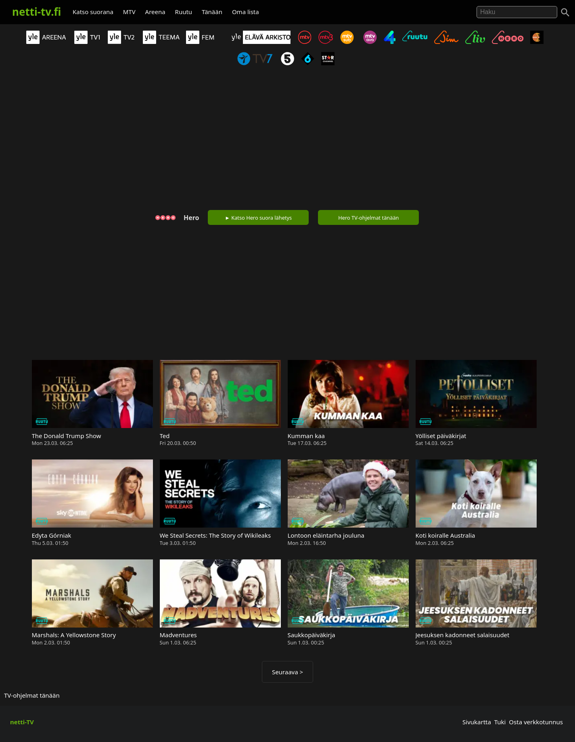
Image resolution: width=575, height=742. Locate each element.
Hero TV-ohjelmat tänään (368, 217)
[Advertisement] (288, 139)
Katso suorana (93, 12)
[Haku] (565, 12)
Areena (155, 12)
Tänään (212, 12)
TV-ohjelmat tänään (32, 695)
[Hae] (517, 12)
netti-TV (22, 722)
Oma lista (245, 12)
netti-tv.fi (36, 11)
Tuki (500, 722)
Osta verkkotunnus (536, 722)
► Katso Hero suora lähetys (258, 217)
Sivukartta (476, 722)
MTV (129, 12)
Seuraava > (287, 672)
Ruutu (183, 12)
